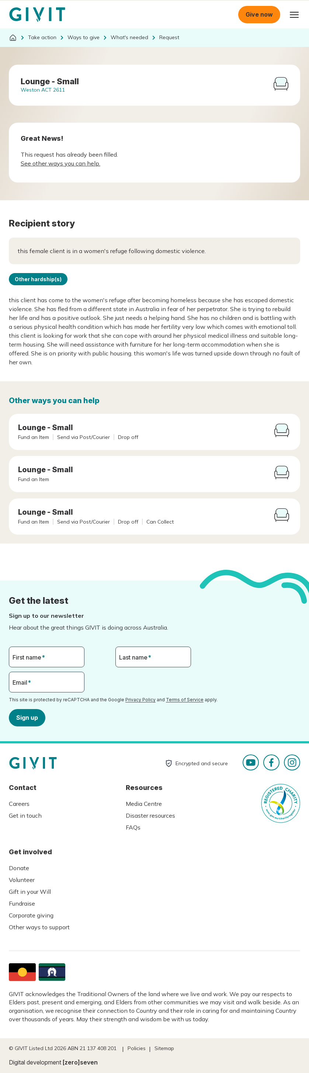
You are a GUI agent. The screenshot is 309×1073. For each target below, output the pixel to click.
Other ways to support (39, 927)
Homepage (37, 14)
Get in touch (25, 815)
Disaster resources (150, 815)
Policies (137, 1048)
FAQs (133, 827)
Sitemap (164, 1048)
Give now (259, 14)
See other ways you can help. (60, 163)
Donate (19, 868)
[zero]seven (80, 1062)
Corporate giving (31, 915)
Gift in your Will (30, 891)
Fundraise (22, 903)
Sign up (27, 717)
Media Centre (144, 803)
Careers (19, 803)
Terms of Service (185, 699)
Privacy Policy (140, 699)
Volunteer (22, 879)
